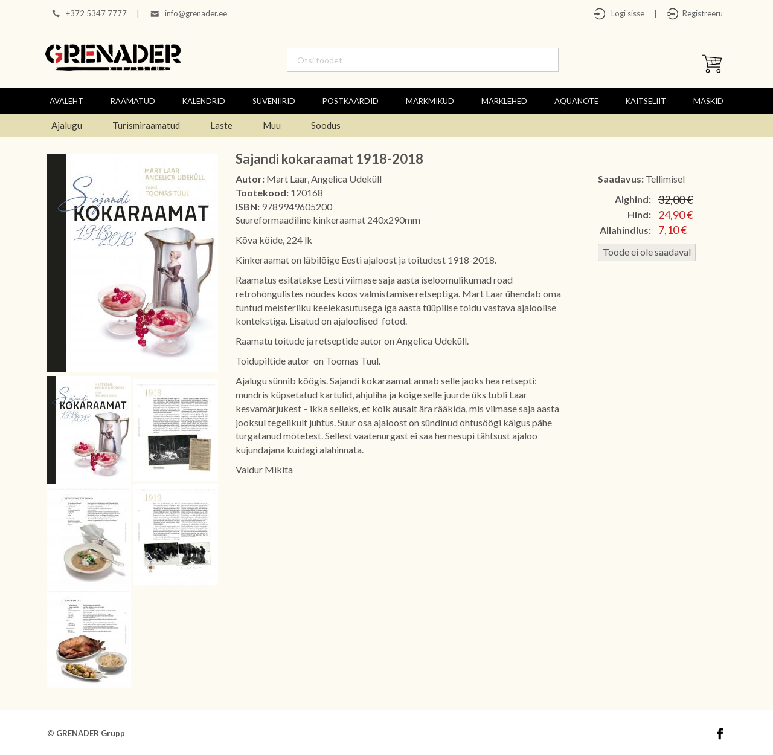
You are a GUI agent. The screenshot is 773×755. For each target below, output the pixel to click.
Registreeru (701, 13)
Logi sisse (625, 13)
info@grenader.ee (196, 13)
